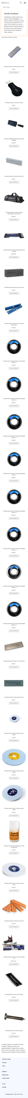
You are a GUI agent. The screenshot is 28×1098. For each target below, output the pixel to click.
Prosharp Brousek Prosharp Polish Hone (14, 176)
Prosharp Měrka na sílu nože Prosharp (14, 994)
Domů (4, 7)
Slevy (3, 1065)
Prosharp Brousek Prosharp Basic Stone (13, 697)
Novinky (4, 1062)
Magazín (4, 1071)
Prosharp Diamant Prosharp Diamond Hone (14, 66)
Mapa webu (5, 1075)
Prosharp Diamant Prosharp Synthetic (14, 1030)
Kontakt (4, 1087)
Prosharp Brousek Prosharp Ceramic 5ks (14, 920)
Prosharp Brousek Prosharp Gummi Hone (14, 287)
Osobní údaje (5, 1078)
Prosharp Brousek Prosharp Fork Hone (14, 102)
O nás (3, 1083)
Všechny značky (6, 1059)
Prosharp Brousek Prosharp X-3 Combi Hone (14, 661)
